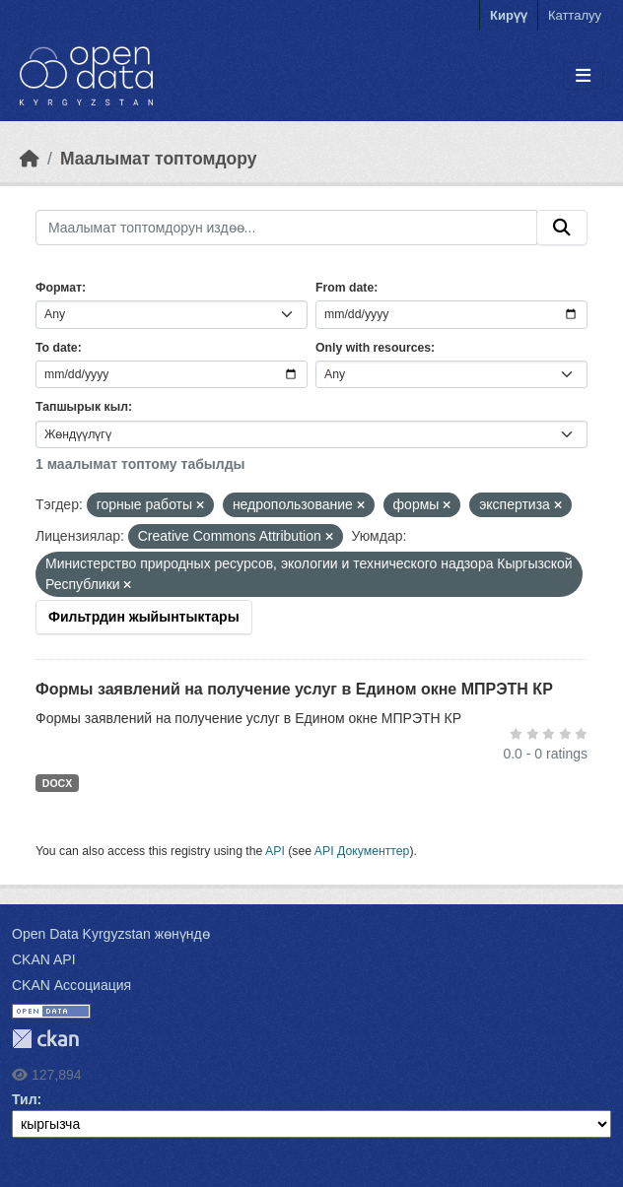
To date (56, 348)
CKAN (45, 1038)
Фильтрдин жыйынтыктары (144, 617)
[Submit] (562, 227)
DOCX (57, 783)
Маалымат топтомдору (158, 158)
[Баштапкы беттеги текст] (29, 158)
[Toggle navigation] (583, 76)
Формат (58, 288)
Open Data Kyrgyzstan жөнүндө (111, 934)
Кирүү (508, 15)
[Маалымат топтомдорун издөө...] (286, 227)
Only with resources (373, 348)
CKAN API (44, 959)
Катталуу (574, 15)
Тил (24, 1099)
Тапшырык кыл (81, 407)
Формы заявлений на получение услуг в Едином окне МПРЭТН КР (294, 689)
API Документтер (362, 851)
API (275, 851)
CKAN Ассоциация (71, 985)
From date (344, 288)
